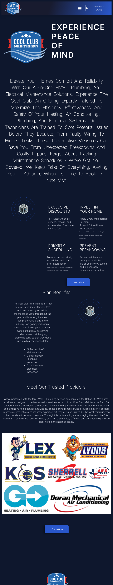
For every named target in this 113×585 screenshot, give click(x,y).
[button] (80, 8)
